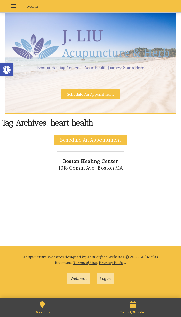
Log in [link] (105, 278)
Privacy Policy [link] (112, 262)
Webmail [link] (78, 278)
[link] (6, 69)
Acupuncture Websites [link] (43, 256)
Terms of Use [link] (85, 262)
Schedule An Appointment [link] (90, 140)
